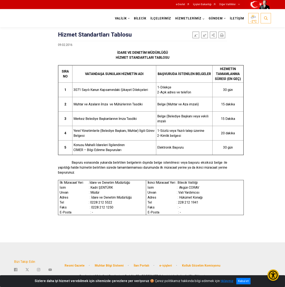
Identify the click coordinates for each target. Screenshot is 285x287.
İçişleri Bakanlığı (202, 4)
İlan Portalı (141, 265)
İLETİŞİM (237, 18)
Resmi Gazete (75, 265)
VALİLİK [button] (121, 18)
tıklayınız (227, 281)
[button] (213, 35)
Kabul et (243, 281)
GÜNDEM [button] (216, 18)
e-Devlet (180, 4)
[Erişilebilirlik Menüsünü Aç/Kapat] (273, 275)
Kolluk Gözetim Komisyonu (201, 265)
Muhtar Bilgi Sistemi (109, 265)
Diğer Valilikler (227, 4)
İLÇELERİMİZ (160, 18)
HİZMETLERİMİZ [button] (188, 18)
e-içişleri (165, 265)
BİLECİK (140, 18)
